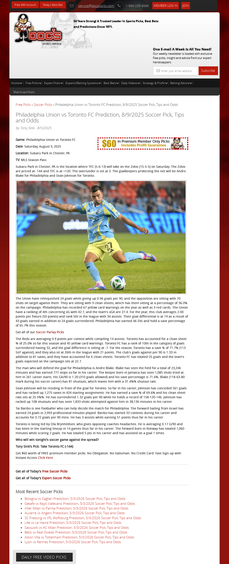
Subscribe (208, 38)
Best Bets (111, 51)
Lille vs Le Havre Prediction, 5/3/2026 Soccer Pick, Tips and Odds (73, 523)
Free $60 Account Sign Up (184, 160)
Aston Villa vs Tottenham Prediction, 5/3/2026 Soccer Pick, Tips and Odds (79, 538)
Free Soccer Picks (55, 472)
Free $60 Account (27, 5)
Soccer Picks (43, 72)
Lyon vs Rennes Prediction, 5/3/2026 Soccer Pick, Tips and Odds (73, 542)
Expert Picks (53, 51)
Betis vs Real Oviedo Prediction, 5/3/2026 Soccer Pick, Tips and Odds (76, 533)
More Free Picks (199, 83)
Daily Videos (130, 51)
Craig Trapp (188, 117)
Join (195, 5)
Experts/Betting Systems (83, 51)
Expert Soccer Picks (56, 479)
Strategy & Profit (155, 51)
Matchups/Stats (24, 60)
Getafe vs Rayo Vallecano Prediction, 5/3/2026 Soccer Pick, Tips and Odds (80, 504)
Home (16, 51)
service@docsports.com (99, 5)
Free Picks (33, 51)
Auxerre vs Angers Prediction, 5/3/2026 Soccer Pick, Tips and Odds (75, 514)
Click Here (91, 458)
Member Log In (175, 5)
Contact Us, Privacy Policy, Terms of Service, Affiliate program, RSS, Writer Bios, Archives (141, 558)
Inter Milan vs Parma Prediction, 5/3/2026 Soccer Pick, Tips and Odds (76, 509)
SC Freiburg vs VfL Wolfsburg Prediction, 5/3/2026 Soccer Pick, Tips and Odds (83, 518)
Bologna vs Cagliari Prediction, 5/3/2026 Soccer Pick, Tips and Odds (75, 499)
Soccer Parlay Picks (50, 297)
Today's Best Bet (58, 5)
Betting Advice (181, 51)
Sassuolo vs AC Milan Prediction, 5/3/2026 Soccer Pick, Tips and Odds (77, 528)
